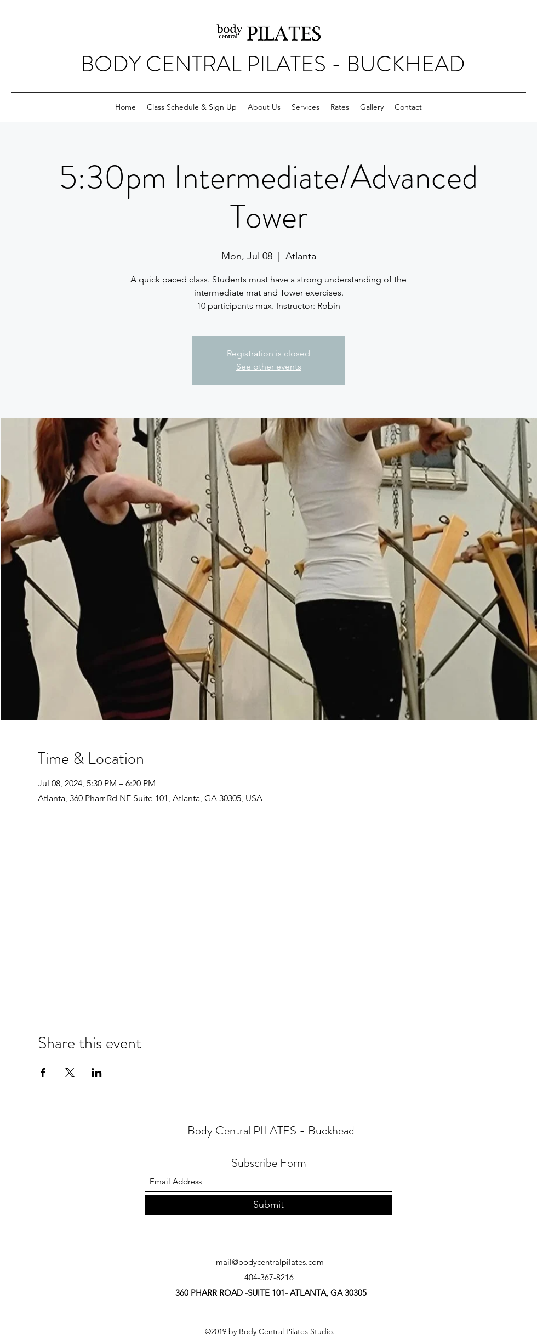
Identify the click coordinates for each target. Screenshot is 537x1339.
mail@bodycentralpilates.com (270, 1262)
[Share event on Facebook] (43, 1072)
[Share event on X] (70, 1072)
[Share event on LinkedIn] (97, 1072)
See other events (268, 366)
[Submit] (268, 1205)
